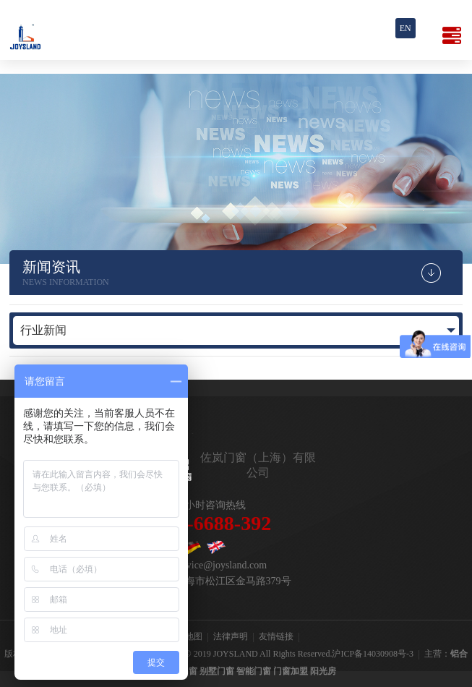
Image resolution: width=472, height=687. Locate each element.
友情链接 (276, 636)
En (405, 28)
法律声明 (230, 636)
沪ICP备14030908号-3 (372, 654)
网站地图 (185, 636)
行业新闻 (43, 330)
